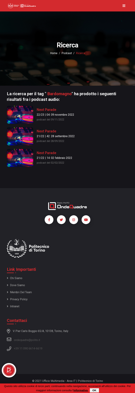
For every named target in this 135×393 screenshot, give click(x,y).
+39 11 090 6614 (24, 348)
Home (53, 53)
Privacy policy (17, 299)
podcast (67, 53)
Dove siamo (16, 285)
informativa (80, 390)
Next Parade (46, 110)
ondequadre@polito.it (23, 339)
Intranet (13, 306)
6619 (39, 348)
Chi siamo (14, 278)
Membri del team (19, 292)
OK (94, 390)
